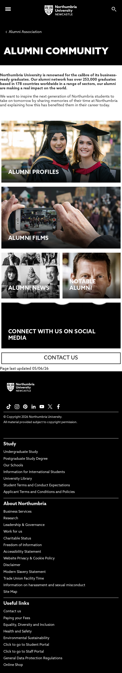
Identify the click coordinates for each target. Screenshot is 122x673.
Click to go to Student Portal (26, 645)
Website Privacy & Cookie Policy (29, 558)
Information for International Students (34, 472)
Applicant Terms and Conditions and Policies (39, 492)
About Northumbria (24, 504)
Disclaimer (11, 565)
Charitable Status (17, 538)
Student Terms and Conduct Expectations (36, 485)
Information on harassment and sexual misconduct (44, 585)
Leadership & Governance (24, 525)
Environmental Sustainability (26, 638)
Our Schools (13, 465)
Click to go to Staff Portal (23, 652)
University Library (17, 479)
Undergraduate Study (20, 452)
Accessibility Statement (22, 552)
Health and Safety (17, 631)
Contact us (12, 611)
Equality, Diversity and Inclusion (28, 625)
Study (9, 444)
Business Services (17, 512)
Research (10, 518)
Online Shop (13, 665)
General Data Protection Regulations (32, 658)
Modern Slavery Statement (24, 572)
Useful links (16, 603)
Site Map (10, 592)
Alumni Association (24, 32)
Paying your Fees (16, 618)
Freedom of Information (22, 545)
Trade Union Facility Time (23, 578)
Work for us (12, 531)
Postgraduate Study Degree (25, 459)
